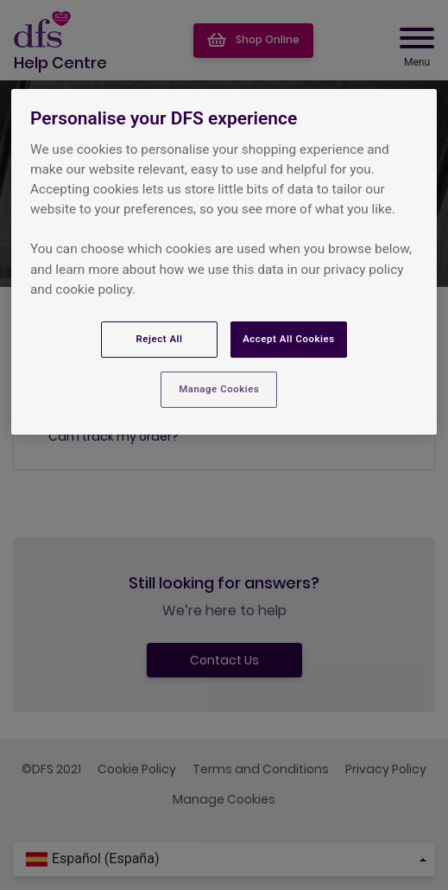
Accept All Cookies (288, 339)
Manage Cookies (219, 389)
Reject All (159, 339)
